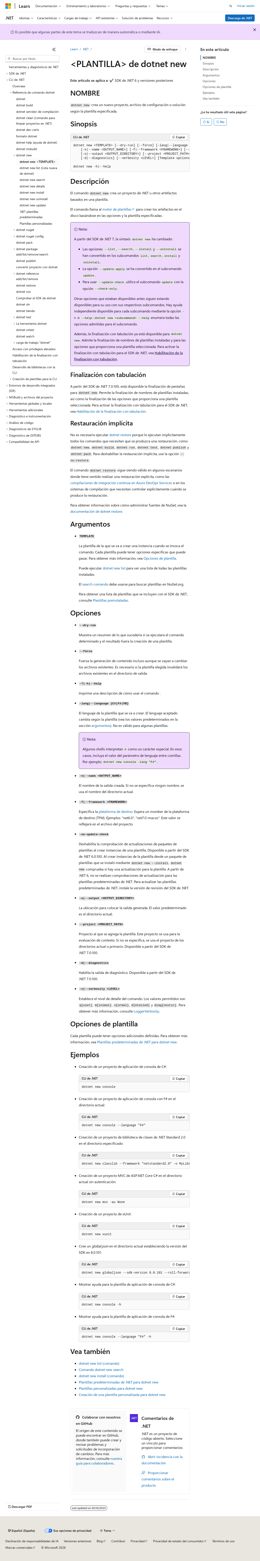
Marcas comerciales (18, 1547)
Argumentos (211, 75)
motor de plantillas (116, 209)
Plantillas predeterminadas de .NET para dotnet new (118, 1382)
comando (95, 584)
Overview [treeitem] (18, 86)
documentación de (96, 511)
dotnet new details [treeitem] (32, 186)
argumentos (101, 725)
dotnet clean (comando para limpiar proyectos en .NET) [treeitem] (35, 121)
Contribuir (118, 1541)
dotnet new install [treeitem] (32, 192)
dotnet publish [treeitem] (26, 261)
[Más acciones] (186, 49)
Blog (100, 1541)
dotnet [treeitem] (20, 99)
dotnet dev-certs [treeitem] (27, 130)
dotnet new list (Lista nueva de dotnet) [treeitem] (38, 171)
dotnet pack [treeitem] (24, 242)
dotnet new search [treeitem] (32, 180)
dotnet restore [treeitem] (26, 285)
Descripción (211, 69)
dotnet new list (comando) (99, 1363)
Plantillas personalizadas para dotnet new (111, 1388)
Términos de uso (223, 1541)
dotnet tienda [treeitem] (25, 311)
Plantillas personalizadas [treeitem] (36, 223)
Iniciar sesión (246, 6)
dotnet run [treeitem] (23, 291)
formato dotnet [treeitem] (26, 136)
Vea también (211, 98)
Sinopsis (208, 63)
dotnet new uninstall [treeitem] (34, 199)
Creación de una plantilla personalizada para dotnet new (122, 1394)
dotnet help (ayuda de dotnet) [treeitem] (36, 142)
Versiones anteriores (77, 1541)
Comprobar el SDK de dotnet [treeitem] (36, 298)
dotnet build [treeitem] (24, 105)
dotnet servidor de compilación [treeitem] (37, 111)
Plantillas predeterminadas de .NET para (137, 1042)
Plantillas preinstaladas (110, 600)
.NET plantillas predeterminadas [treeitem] (31, 214)
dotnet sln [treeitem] (23, 304)
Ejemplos (209, 92)
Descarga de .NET (240, 18)
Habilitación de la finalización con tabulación (111, 411)
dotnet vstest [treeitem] (25, 330)
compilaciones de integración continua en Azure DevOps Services (121, 482)
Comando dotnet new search (101, 1369)
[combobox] (32, 58)
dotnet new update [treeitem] (33, 205)
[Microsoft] (8, 6)
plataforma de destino (116, 811)
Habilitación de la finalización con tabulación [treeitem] (35, 358)
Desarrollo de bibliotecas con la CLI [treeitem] (33, 370)
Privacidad (138, 1541)
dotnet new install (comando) (101, 1375)
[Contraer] (54, 49)
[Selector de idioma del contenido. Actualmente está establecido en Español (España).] (21, 1530)
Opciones (209, 81)
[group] (130, 156)
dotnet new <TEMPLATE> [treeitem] (38, 161)
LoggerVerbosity (146, 1011)
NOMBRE (209, 57)
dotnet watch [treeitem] (25, 336)
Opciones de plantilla (160, 558)
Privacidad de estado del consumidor (178, 1541)
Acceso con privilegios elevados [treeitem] (34, 349)
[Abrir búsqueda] (230, 6)
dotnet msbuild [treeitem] (26, 149)
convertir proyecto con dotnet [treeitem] (37, 267)
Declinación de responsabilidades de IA (31, 1541)
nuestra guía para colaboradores (99, 1460)
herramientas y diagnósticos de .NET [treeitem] (33, 67)
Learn (74, 49)
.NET (86, 49)
